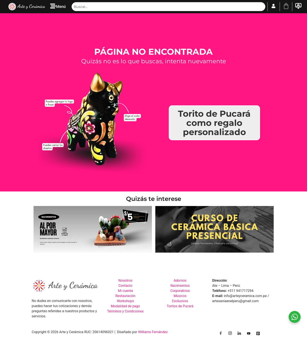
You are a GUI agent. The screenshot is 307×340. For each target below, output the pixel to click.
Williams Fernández (153, 332)
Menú (61, 6)
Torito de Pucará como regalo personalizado (214, 122)
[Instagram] (230, 333)
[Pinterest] (258, 333)
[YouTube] (248, 333)
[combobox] (168, 6)
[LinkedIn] (239, 333)
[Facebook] (220, 333)
